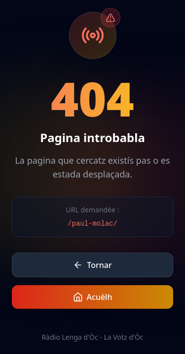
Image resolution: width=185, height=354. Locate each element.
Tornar (92, 265)
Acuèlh (92, 297)
